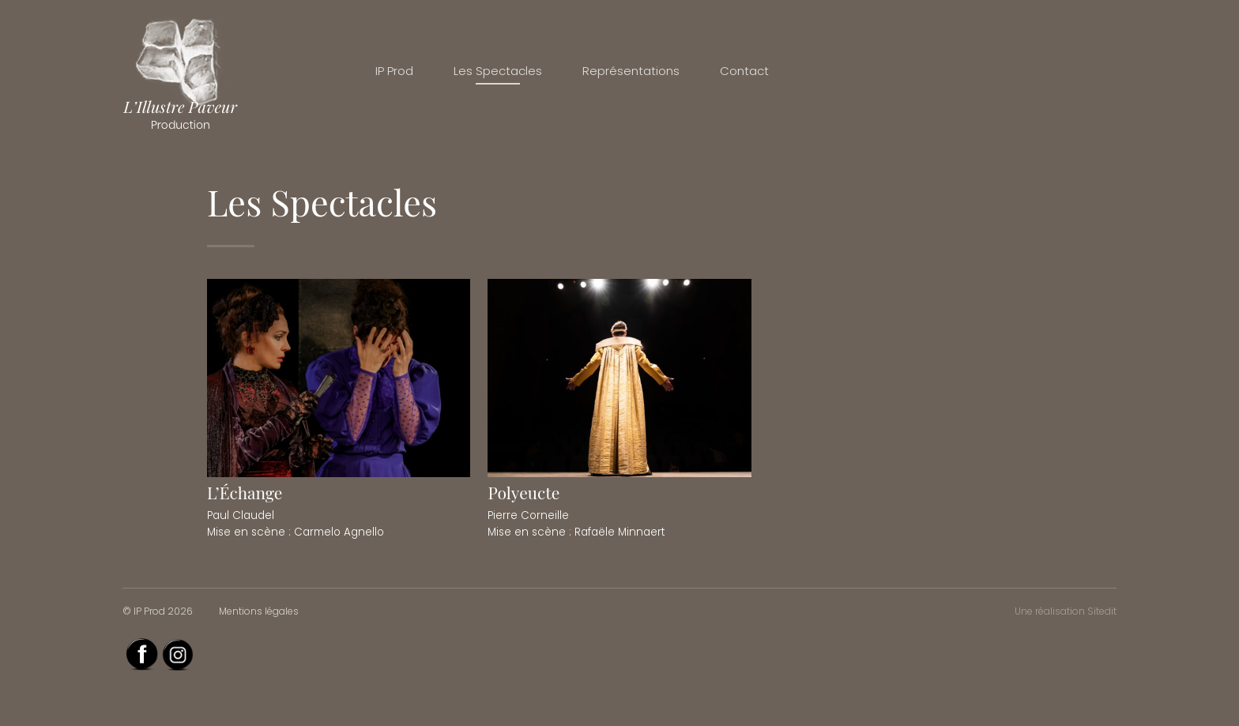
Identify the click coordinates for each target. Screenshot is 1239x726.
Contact (744, 70)
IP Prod (394, 70)
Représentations (631, 70)
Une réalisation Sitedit (1066, 611)
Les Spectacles (498, 70)
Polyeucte (523, 492)
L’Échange (244, 492)
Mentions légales (259, 611)
